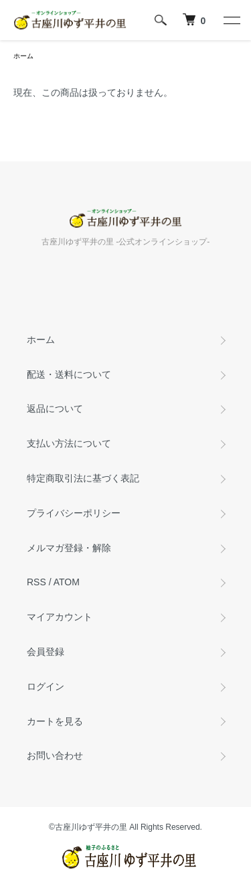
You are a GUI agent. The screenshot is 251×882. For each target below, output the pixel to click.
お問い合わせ (55, 755)
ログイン (45, 686)
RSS (36, 582)
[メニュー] (231, 20)
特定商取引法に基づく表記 (83, 478)
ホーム (23, 56)
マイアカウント (59, 616)
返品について (55, 408)
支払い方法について (69, 443)
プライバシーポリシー (73, 513)
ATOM (67, 582)
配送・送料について (69, 374)
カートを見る (55, 721)
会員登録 (45, 651)
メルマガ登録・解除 (69, 547)
